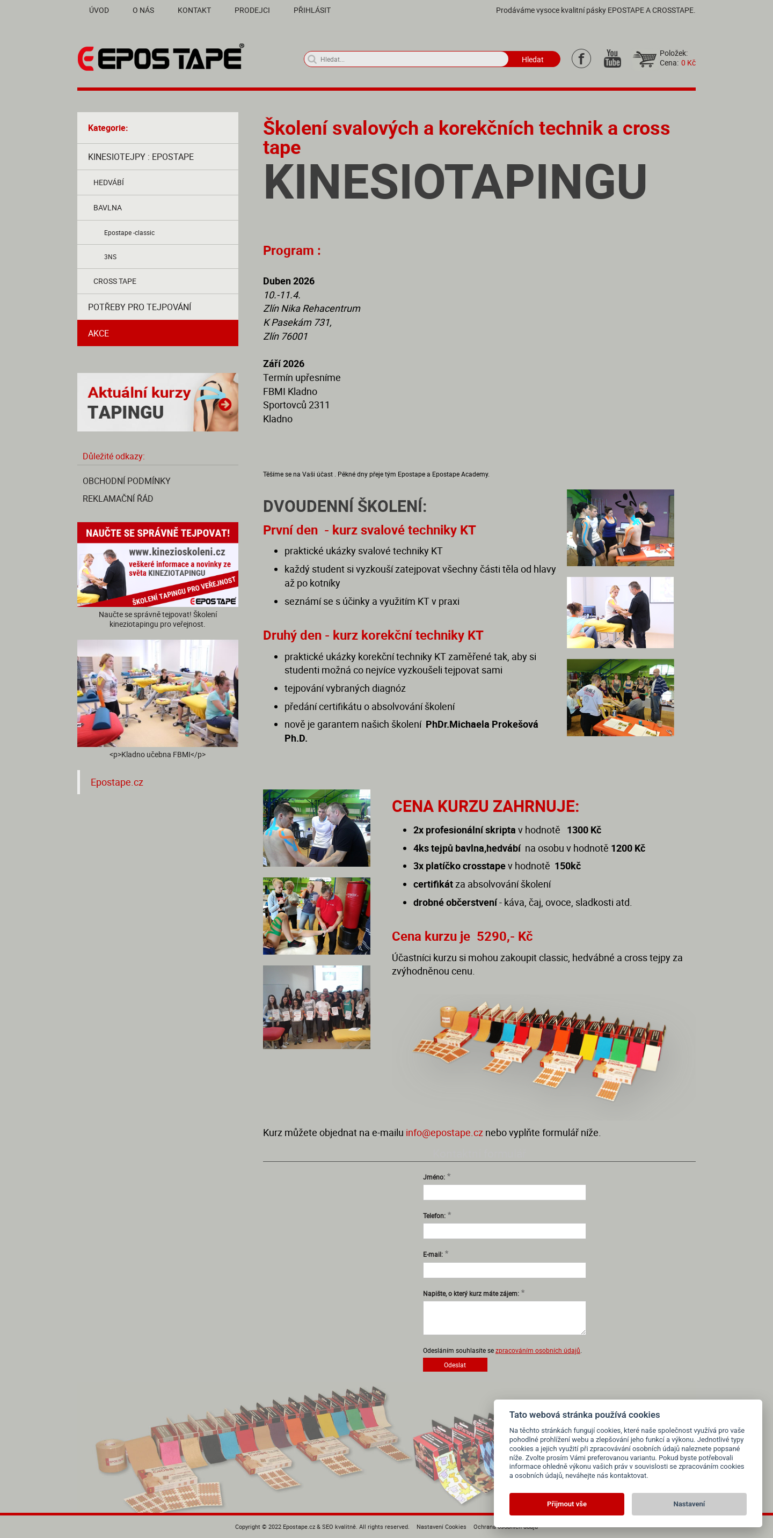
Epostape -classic (129, 232)
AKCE (98, 333)
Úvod (99, 10)
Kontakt (194, 10)
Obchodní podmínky (127, 481)
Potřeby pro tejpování (139, 307)
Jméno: (434, 1177)
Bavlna (107, 207)
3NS (110, 256)
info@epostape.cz (444, 1132)
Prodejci (252, 10)
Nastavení (689, 1504)
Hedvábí (108, 182)
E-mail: (433, 1254)
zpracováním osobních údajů (537, 1350)
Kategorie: (108, 128)
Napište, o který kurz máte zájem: (471, 1293)
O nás (143, 10)
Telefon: (434, 1215)
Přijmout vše (567, 1504)
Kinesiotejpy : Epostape (141, 157)
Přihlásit (312, 10)
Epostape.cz (117, 782)
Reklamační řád (118, 498)
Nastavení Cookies (441, 1526)
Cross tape (114, 281)
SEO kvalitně (339, 1526)
